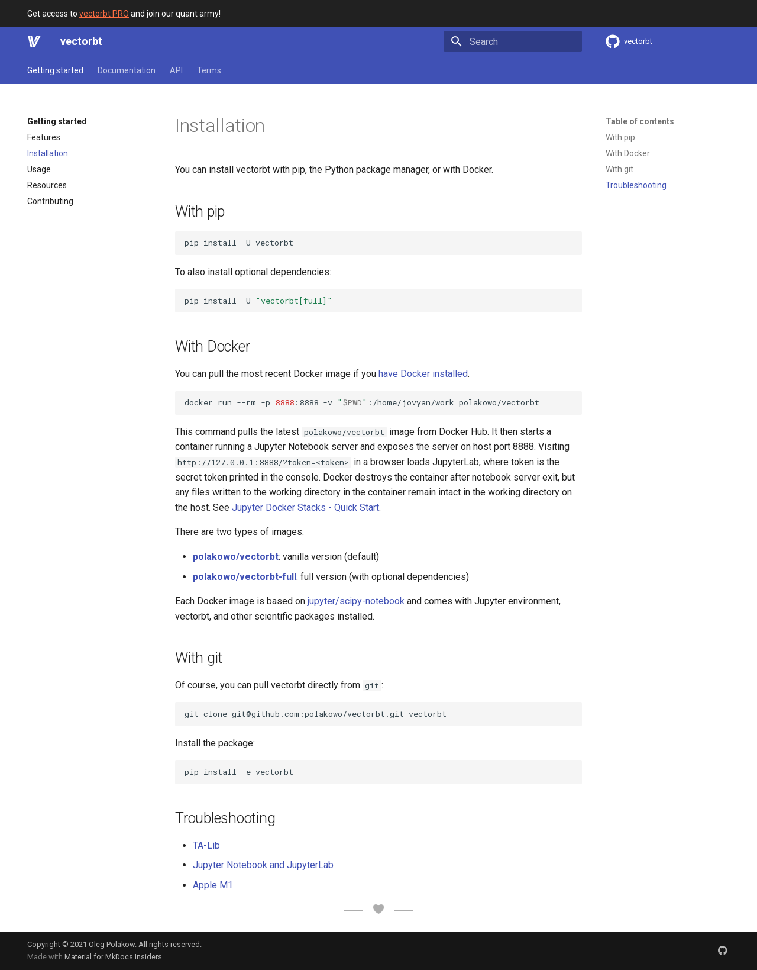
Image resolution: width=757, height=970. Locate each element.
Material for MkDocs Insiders (113, 956)
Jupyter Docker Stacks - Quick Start (305, 507)
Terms (209, 70)
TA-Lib (206, 845)
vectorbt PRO (104, 13)
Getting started (55, 70)
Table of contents (640, 121)
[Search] (513, 41)
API (176, 70)
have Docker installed (423, 373)
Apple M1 (213, 885)
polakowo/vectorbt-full (244, 576)
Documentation (127, 70)
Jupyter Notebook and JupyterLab (263, 865)
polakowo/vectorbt (236, 556)
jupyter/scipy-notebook (356, 601)
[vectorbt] (34, 41)
